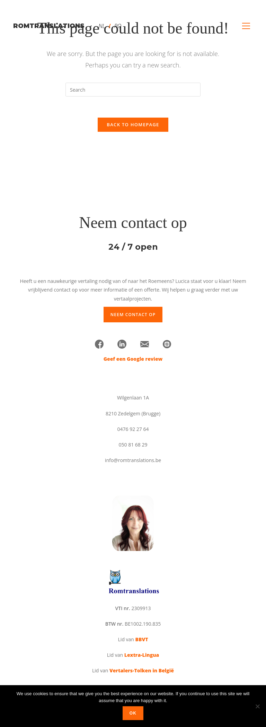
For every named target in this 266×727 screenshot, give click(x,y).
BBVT (141, 639)
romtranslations (49, 26)
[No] (257, 706)
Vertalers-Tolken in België (141, 670)
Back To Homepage (133, 124)
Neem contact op (133, 315)
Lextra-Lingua (141, 655)
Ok (133, 713)
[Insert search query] (133, 89)
